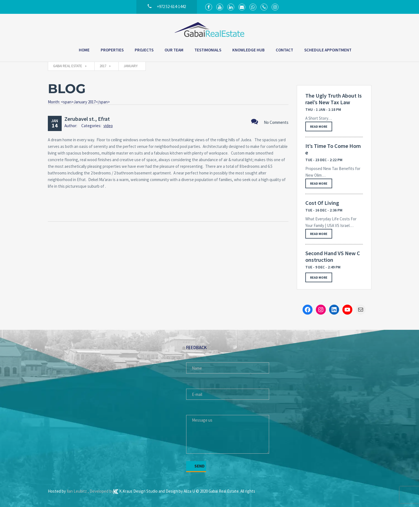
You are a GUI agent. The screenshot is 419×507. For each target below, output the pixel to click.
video (108, 125)
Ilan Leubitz (77, 491)
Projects (144, 50)
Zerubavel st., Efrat (87, 118)
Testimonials (207, 50)
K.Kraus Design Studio (135, 491)
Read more (318, 126)
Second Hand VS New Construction (332, 256)
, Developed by (100, 491)
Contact (284, 50)
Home (84, 50)
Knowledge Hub (248, 50)
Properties (112, 50)
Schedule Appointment (328, 50)
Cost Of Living (322, 203)
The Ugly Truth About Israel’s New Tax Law (333, 99)
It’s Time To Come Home (333, 149)
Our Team (174, 50)
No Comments (269, 121)
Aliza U (190, 491)
